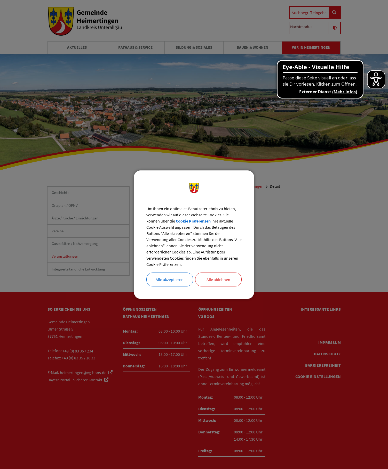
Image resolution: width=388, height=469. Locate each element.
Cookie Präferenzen (193, 221)
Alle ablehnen (218, 279)
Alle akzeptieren (170, 279)
